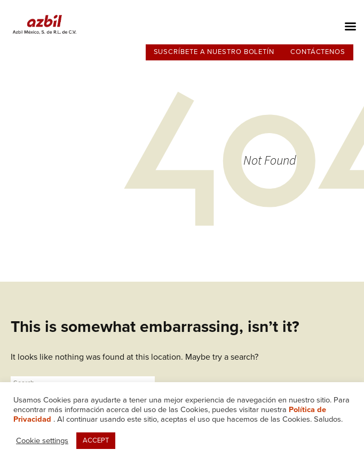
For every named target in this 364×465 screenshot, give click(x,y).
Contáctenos (317, 52)
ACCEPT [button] (96, 440)
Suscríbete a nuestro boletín (214, 52)
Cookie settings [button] (42, 440)
